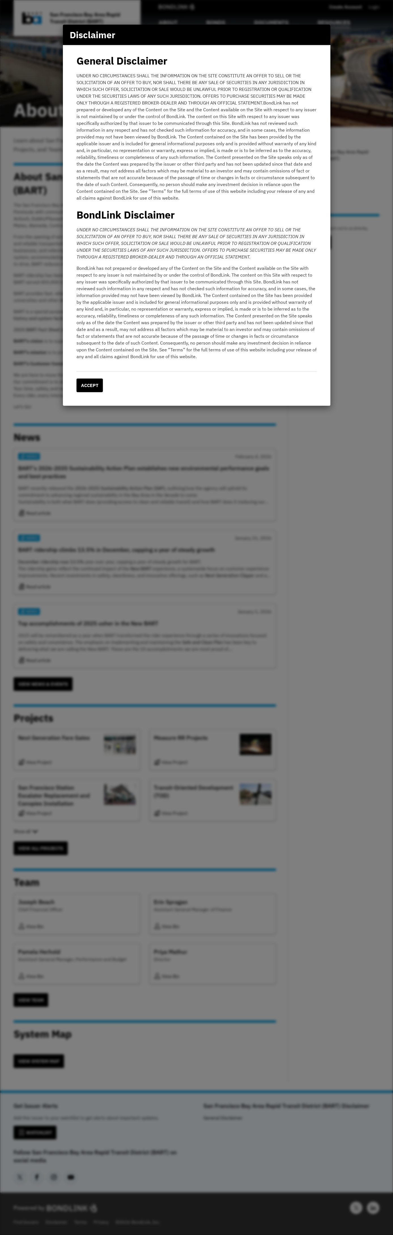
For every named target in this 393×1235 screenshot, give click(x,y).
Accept (89, 385)
